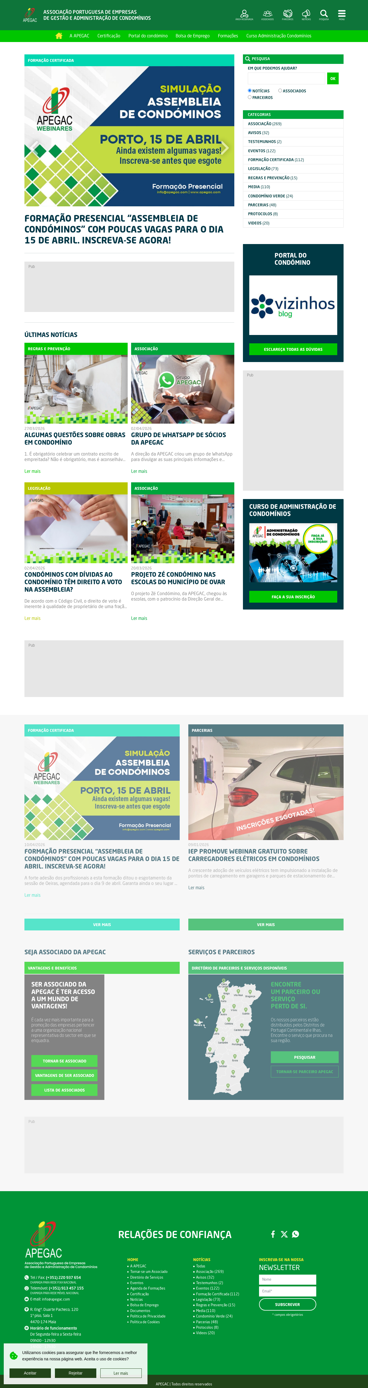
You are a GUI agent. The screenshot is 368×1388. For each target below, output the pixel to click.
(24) (270, 196)
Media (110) (206, 1311)
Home (59, 35)
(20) (258, 223)
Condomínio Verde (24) (214, 1317)
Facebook (272, 1235)
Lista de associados (64, 1091)
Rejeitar (76, 1373)
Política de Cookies (145, 1323)
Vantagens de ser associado (64, 1076)
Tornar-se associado (64, 1061)
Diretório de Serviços (147, 1278)
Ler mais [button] (121, 1373)
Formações (228, 35)
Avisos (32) (205, 1278)
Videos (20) (205, 1334)
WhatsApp (296, 1235)
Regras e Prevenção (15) (216, 1306)
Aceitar (30, 1373)
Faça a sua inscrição (293, 597)
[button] (34, 153)
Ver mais (102, 925)
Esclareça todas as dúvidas (293, 349)
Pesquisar (304, 1058)
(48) (262, 205)
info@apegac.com (56, 1300)
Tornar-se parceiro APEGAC (304, 1072)
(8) (263, 214)
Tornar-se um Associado (150, 1272)
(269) (264, 123)
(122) (261, 150)
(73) (263, 169)
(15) (272, 178)
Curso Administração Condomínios (278, 35)
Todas (201, 1267)
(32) (258, 133)
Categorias (259, 115)
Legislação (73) (208, 1300)
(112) (276, 160)
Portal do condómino (148, 35)
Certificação (108, 35)
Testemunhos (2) (210, 1284)
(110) (259, 187)
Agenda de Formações (148, 1289)
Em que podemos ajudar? (272, 68)
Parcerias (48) (207, 1323)
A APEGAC (79, 35)
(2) (264, 142)
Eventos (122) (207, 1289)
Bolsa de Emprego (193, 35)
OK (333, 78)
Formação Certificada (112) (218, 1295)
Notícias (136, 1300)
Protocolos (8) (207, 1328)
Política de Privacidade (148, 1317)
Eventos (136, 1284)
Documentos (140, 1311)
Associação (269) (210, 1272)
